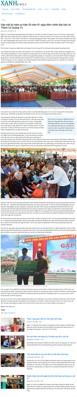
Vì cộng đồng (55, 9)
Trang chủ (5, 9)
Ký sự (46, 9)
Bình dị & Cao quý (7, 13)
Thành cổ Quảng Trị (9, 313)
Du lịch (40, 9)
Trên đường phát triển (28, 9)
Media (64, 9)
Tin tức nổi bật (15, 9)
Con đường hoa (19, 13)
